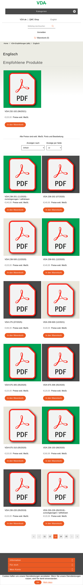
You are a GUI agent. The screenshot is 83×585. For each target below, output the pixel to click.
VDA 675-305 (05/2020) (15, 385)
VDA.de (23, 20)
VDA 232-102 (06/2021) (15, 111)
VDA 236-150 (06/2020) (54, 448)
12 (50, 536)
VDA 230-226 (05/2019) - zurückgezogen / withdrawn (55, 511)
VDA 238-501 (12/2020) (54, 259)
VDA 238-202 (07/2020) (54, 196)
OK (38, 582)
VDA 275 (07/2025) (13, 322)
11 (45, 536)
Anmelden (41, 32)
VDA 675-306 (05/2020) (54, 385)
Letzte (77, 536)
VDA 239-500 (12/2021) (54, 322)
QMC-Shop (34, 20)
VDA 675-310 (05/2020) (15, 448)
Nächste (72, 536)
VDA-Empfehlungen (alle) (20, 43)
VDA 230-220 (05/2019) (15, 510)
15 (66, 536)
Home (6, 43)
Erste (34, 536)
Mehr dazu (47, 582)
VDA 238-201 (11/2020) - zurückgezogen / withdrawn (17, 197)
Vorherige (39, 536)
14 (61, 536)
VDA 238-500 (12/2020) (15, 259)
